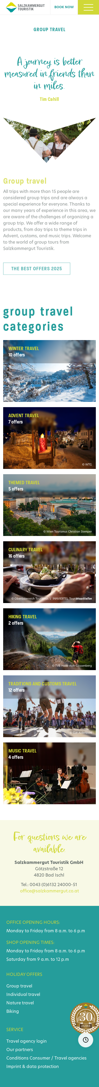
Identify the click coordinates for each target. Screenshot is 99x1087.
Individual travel (23, 995)
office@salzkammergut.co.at (49, 891)
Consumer (40, 1058)
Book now (64, 7)
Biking (12, 1012)
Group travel (19, 986)
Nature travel (20, 1003)
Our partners (19, 1050)
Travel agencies (70, 1058)
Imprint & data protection (32, 1067)
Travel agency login (26, 1041)
